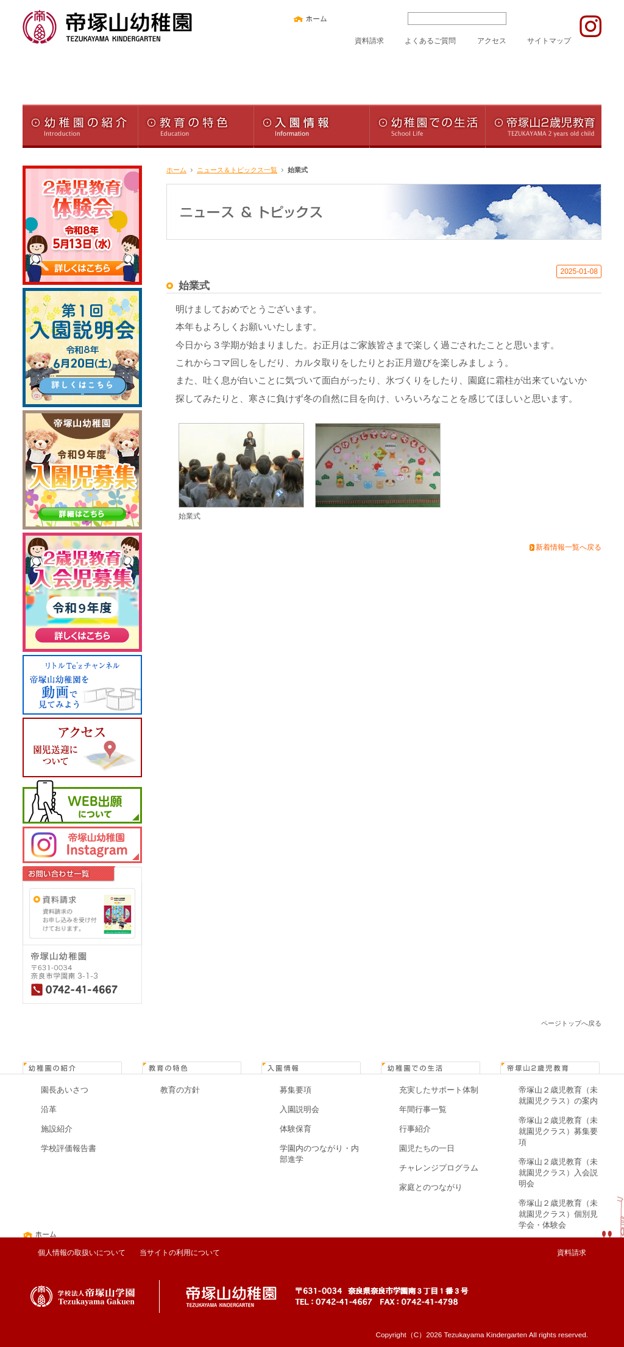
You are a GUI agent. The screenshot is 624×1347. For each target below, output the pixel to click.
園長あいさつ (64, 1089)
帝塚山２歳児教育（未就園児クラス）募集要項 (558, 1131)
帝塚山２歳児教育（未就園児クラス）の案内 (558, 1095)
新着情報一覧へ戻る (568, 547)
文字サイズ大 (386, 18)
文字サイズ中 (367, 18)
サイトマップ (549, 40)
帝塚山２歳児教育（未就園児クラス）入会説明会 (558, 1172)
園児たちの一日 (427, 1148)
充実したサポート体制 (438, 1089)
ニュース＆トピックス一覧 (237, 169)
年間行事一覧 (423, 1109)
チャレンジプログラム (438, 1167)
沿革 (49, 1109)
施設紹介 (57, 1128)
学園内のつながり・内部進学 (319, 1154)
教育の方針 (180, 1089)
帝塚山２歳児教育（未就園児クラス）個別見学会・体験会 (558, 1214)
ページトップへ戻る (571, 1023)
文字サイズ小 (348, 18)
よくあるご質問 (430, 40)
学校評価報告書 (68, 1148)
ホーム (176, 169)
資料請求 (369, 40)
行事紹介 (415, 1128)
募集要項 (295, 1089)
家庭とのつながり (431, 1187)
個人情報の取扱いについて (82, 1252)
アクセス (491, 40)
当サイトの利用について (180, 1252)
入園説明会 (299, 1109)
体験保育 (295, 1128)
